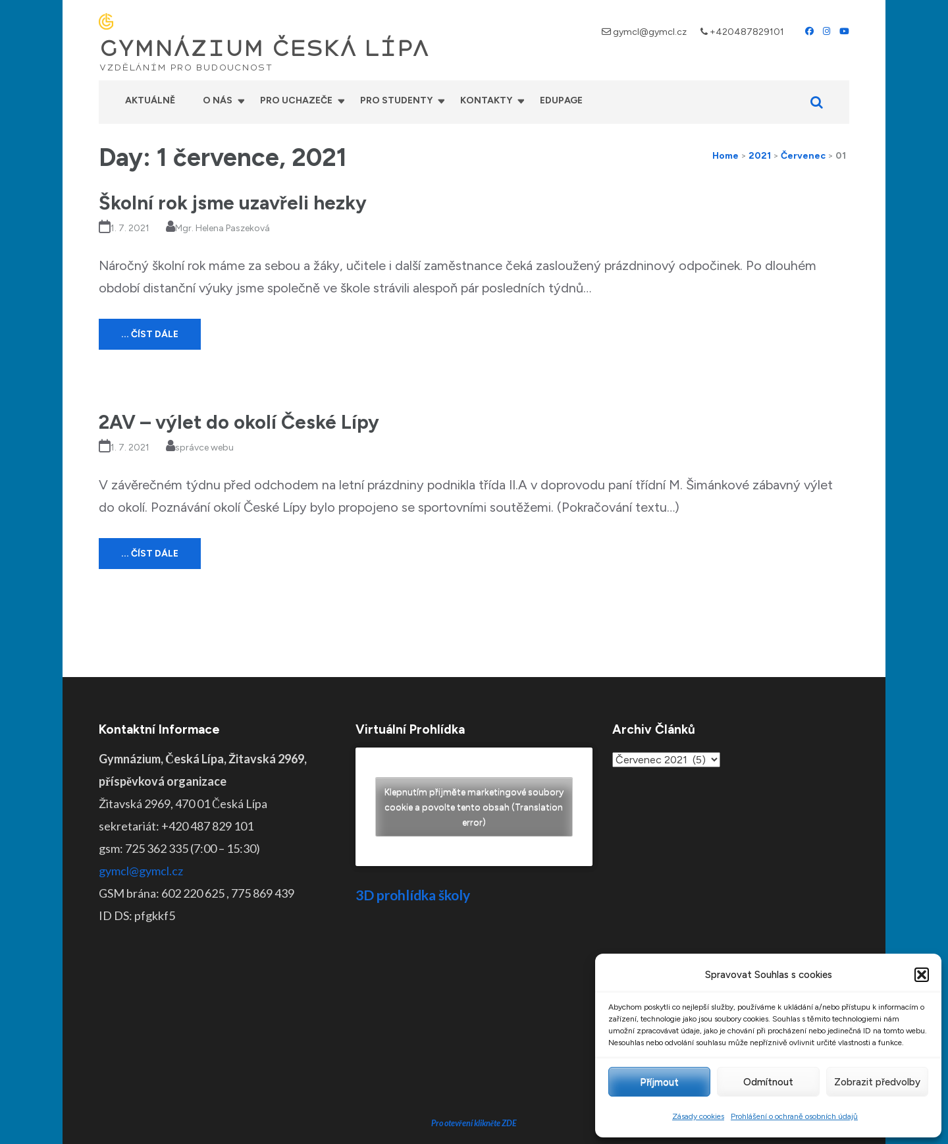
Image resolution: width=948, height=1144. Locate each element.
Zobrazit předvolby (877, 1082)
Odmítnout (768, 1082)
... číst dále (149, 334)
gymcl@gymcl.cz (650, 32)
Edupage (561, 100)
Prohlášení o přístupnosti (574, 1124)
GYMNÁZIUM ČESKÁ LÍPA (264, 48)
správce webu (204, 447)
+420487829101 (747, 32)
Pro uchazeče (296, 100)
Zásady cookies (698, 1116)
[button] (921, 974)
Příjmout (659, 1082)
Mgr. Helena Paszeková (222, 228)
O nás (217, 100)
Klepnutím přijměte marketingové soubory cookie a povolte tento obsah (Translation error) (474, 806)
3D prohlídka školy (413, 894)
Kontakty (486, 100)
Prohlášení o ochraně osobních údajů (794, 1116)
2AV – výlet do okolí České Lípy (239, 421)
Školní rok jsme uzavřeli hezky (233, 202)
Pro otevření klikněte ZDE (474, 1023)
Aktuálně (150, 100)
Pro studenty (396, 100)
